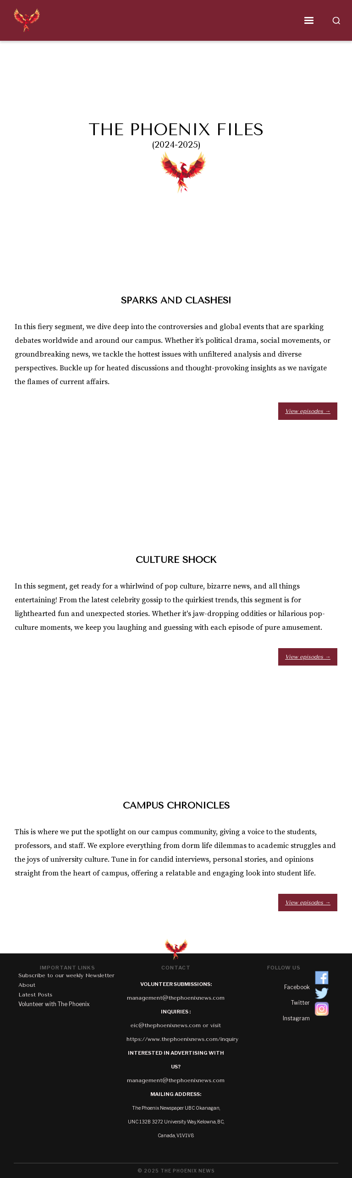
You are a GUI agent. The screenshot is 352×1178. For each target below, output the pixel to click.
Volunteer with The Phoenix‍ (54, 1004)
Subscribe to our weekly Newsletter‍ (66, 975)
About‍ (26, 985)
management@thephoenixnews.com (176, 998)
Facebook (297, 987)
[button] (182, 20)
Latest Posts (35, 994)
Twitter (300, 1002)
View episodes (307, 411)
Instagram (296, 1018)
